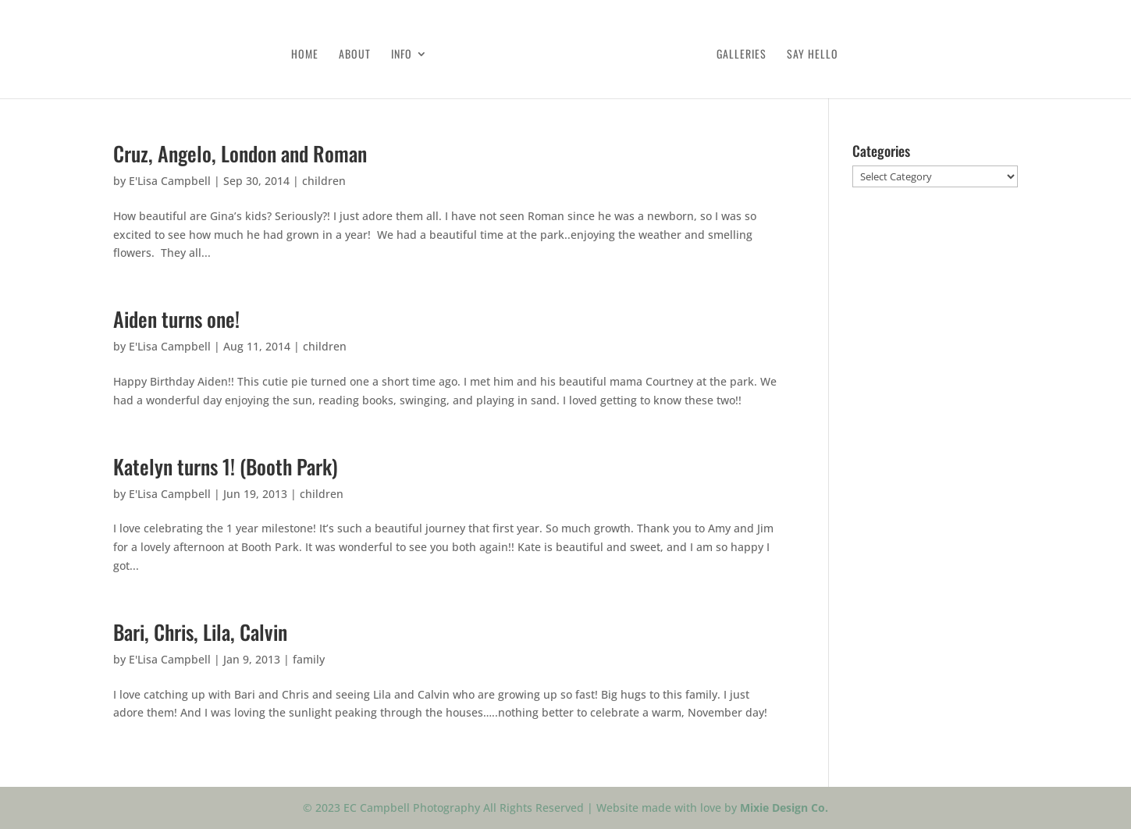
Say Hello (812, 55)
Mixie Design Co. (784, 807)
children (324, 180)
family (309, 659)
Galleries (741, 55)
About (355, 55)
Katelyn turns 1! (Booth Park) (225, 466)
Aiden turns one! (176, 319)
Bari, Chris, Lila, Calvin (200, 632)
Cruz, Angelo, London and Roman (240, 153)
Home (304, 55)
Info (401, 55)
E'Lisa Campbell (170, 180)
